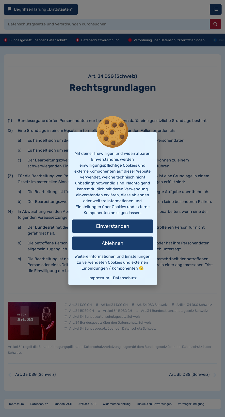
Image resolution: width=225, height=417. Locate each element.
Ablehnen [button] (112, 243)
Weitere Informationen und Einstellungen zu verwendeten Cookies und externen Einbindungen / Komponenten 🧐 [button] (112, 262)
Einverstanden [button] (112, 226)
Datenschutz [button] (125, 278)
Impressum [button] (99, 278)
